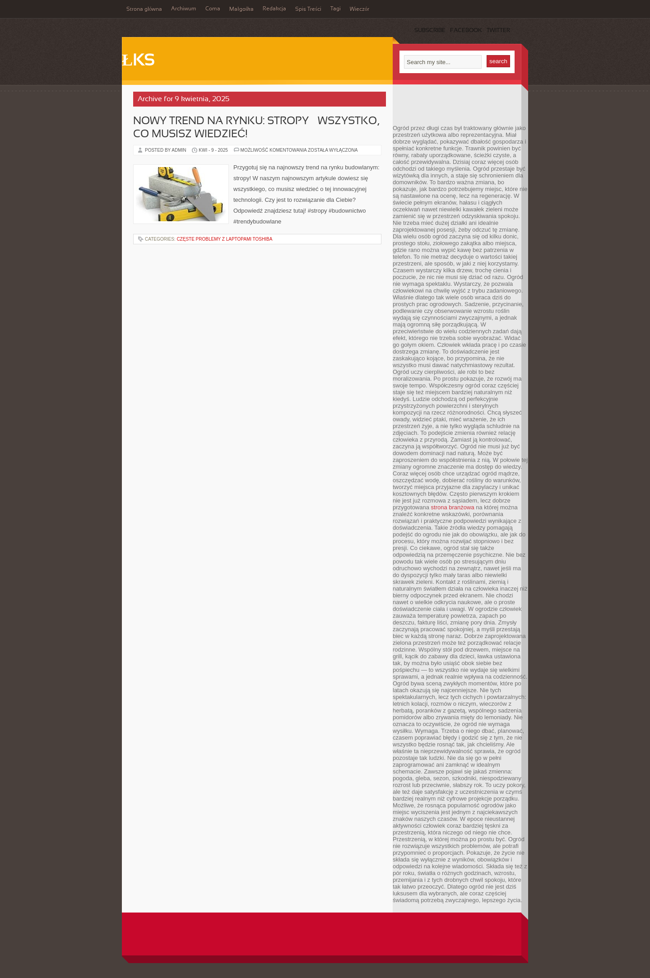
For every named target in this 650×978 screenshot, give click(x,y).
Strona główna (144, 9)
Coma (212, 9)
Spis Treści (308, 9)
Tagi (335, 9)
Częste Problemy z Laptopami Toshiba (224, 239)
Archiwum (183, 9)
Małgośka (241, 9)
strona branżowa (452, 507)
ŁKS (138, 61)
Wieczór (359, 9)
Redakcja (274, 9)
